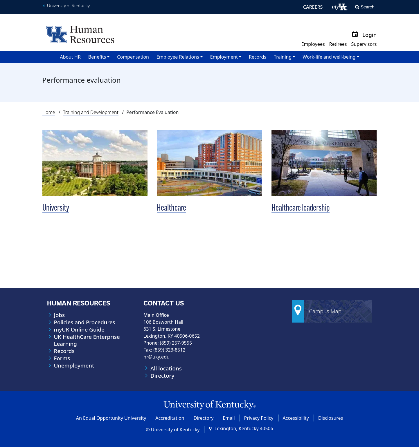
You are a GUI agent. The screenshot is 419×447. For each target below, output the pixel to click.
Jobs (59, 315)
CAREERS (313, 7)
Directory (162, 375)
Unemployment (74, 365)
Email (229, 418)
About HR (70, 57)
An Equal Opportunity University (111, 418)
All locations (166, 368)
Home (48, 112)
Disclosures (330, 418)
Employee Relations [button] (178, 57)
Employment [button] (224, 57)
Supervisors (364, 44)
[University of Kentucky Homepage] (209, 405)
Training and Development (90, 112)
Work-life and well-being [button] (329, 57)
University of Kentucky (68, 5)
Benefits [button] (97, 57)
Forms (62, 358)
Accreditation (169, 418)
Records (257, 57)
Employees (313, 44)
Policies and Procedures (84, 322)
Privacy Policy (259, 418)
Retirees (338, 44)
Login (369, 34)
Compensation (133, 57)
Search (368, 6)
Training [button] (283, 57)
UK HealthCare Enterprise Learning (87, 340)
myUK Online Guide (79, 329)
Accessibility (296, 418)
